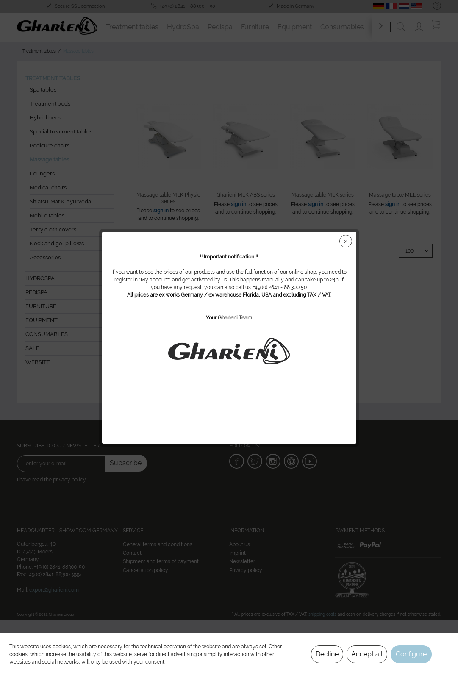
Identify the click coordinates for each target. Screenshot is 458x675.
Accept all (367, 654)
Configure (411, 654)
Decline (327, 654)
